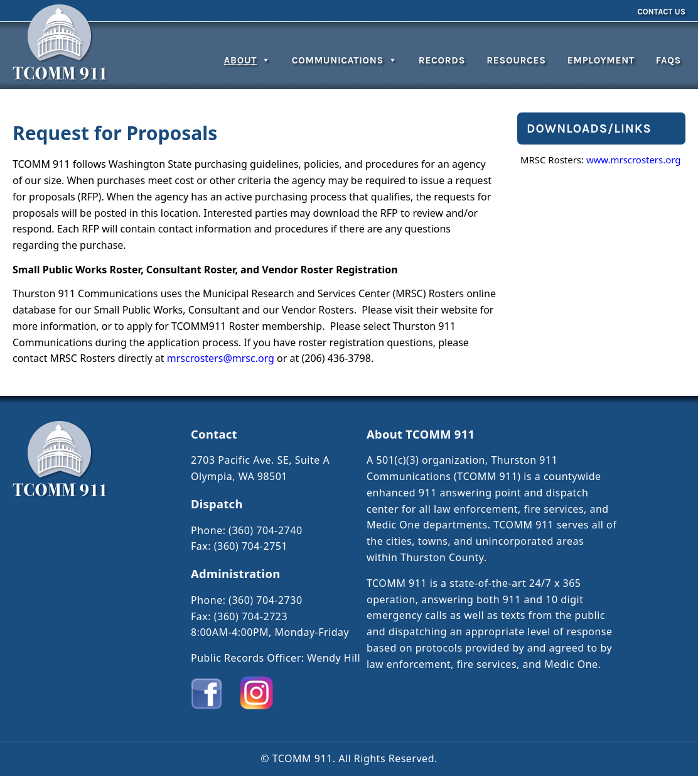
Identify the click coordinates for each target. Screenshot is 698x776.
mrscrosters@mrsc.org (220, 358)
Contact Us (661, 11)
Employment (601, 60)
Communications (344, 60)
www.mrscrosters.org (633, 159)
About (247, 60)
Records (442, 60)
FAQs (668, 60)
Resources (516, 60)
